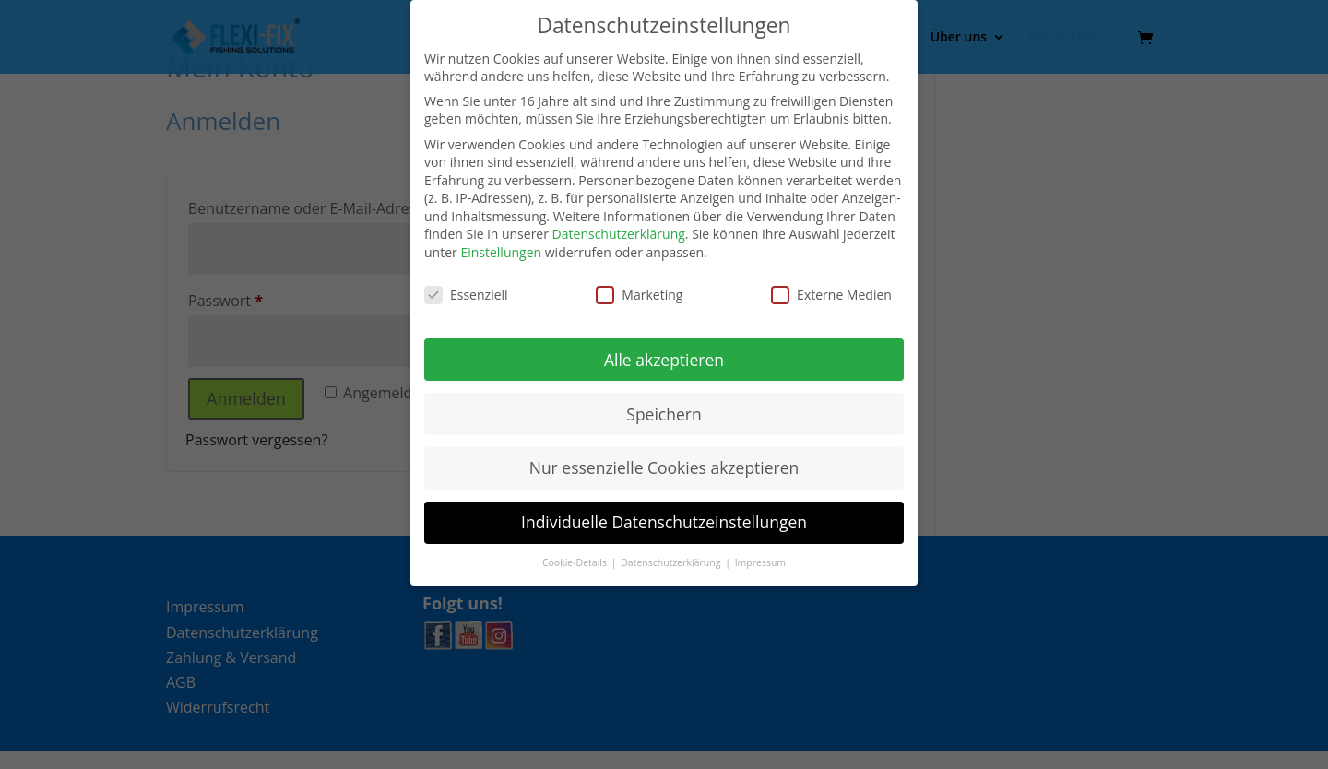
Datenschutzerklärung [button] (672, 562)
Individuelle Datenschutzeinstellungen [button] (664, 522)
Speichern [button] (663, 414)
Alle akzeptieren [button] (664, 360)
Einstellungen (500, 252)
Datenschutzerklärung (618, 234)
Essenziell (466, 294)
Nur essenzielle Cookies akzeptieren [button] (664, 467)
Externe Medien (831, 294)
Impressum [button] (760, 562)
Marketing (639, 294)
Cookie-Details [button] (576, 562)
